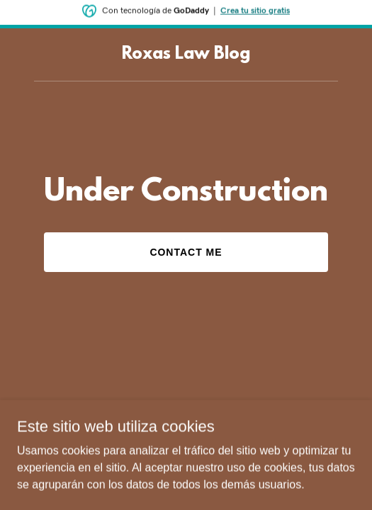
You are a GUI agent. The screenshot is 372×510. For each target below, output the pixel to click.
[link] (186, 55)
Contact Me (186, 252)
